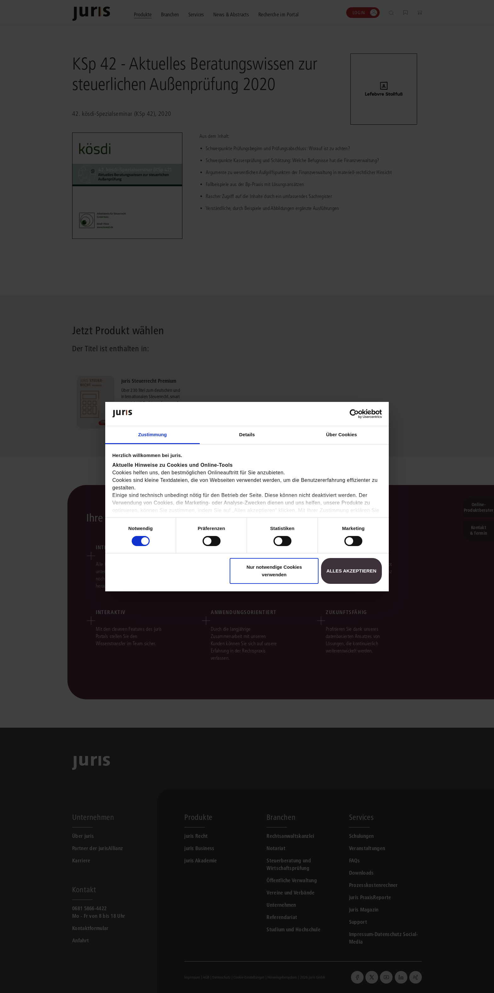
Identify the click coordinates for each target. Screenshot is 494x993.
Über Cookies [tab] (341, 434)
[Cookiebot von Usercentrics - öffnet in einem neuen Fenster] (354, 414)
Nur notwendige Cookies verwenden (274, 570)
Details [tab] (247, 434)
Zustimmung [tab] (152, 434)
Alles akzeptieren (351, 570)
